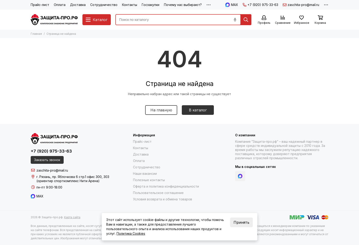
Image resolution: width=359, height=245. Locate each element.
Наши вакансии (145, 173)
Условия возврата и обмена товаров (162, 199)
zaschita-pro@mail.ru (301, 5)
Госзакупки (150, 5)
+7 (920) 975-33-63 (260, 5)
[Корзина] (320, 20)
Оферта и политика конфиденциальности (166, 186)
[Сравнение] (283, 20)
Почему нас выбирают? (183, 5)
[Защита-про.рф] (54, 19)
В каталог (198, 110)
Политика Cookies (131, 233)
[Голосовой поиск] (235, 19)
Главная (36, 33)
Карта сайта (72, 217)
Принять (241, 222)
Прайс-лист (40, 5)
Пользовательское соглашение (158, 193)
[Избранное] (302, 20)
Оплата (59, 5)
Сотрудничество (103, 5)
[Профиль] (264, 20)
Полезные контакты (149, 180)
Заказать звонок (47, 160)
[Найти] (245, 19)
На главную (161, 110)
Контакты (129, 5)
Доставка (78, 5)
